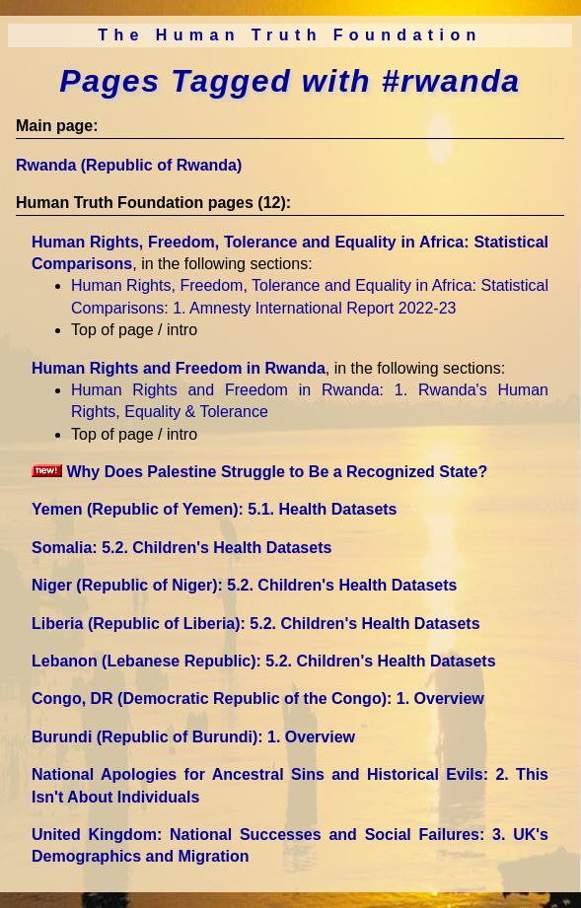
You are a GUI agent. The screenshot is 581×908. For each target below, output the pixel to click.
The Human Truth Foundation (290, 35)
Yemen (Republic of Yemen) (215, 509)
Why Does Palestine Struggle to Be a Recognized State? (259, 471)
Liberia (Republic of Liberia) (256, 623)
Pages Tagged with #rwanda (289, 81)
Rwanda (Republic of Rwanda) (129, 165)
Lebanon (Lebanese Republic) (264, 661)
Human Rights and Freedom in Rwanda (179, 368)
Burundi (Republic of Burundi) (193, 737)
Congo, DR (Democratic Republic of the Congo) (258, 698)
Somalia (181, 547)
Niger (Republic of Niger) (244, 585)
